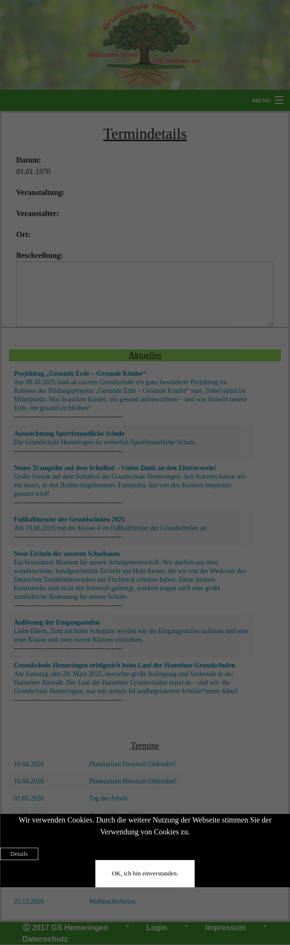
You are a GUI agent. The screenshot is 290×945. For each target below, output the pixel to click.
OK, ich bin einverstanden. (145, 873)
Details (19, 853)
